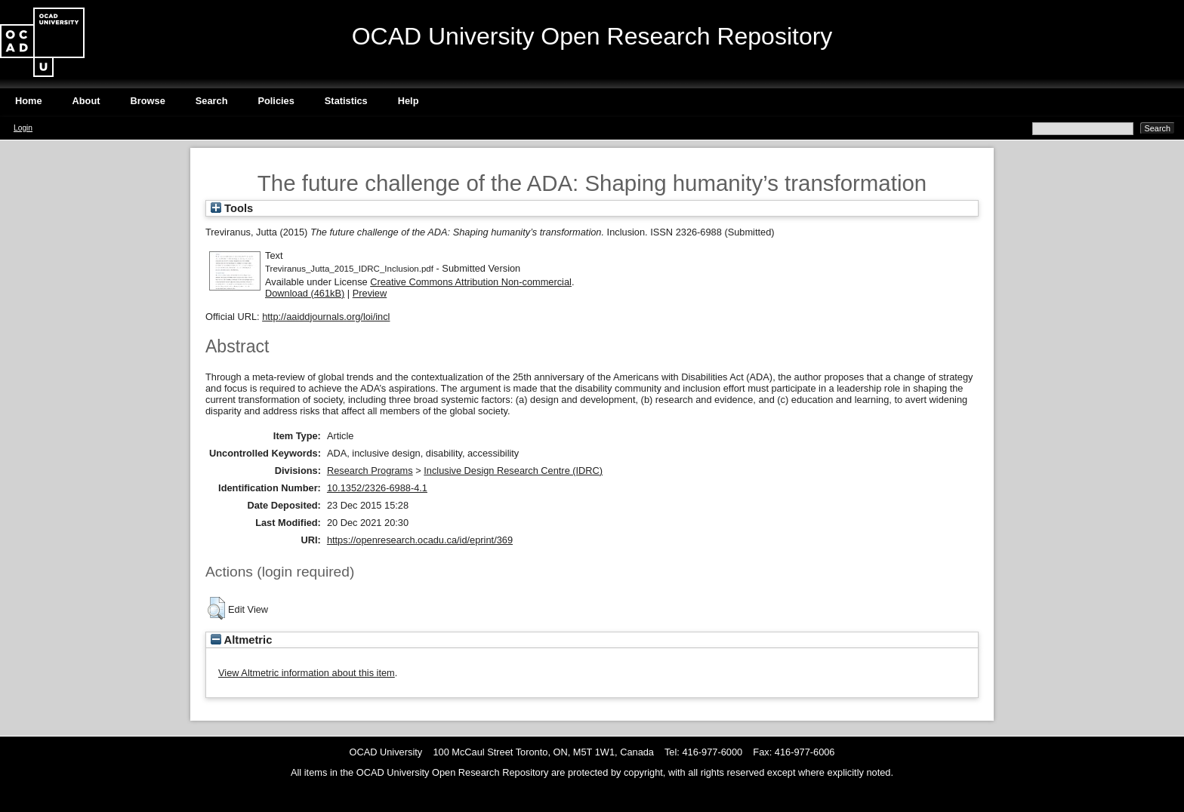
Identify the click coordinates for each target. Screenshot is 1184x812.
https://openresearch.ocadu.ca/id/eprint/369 (420, 540)
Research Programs (370, 470)
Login (23, 128)
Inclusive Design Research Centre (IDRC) (513, 470)
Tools (232, 208)
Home (28, 100)
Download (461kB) (304, 293)
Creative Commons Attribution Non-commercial (471, 282)
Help (408, 100)
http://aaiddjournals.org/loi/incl (326, 316)
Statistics (346, 100)
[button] (216, 608)
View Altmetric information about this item (306, 672)
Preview (370, 293)
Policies (275, 100)
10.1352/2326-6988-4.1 (377, 488)
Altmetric (241, 640)
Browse (148, 100)
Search (212, 100)
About (86, 100)
